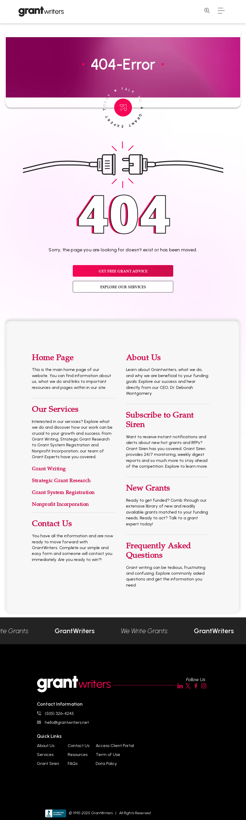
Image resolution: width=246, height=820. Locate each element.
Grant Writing (49, 469)
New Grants (148, 488)
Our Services (55, 409)
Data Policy (106, 763)
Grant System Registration (63, 492)
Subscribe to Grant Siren (160, 419)
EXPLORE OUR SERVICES (123, 286)
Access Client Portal (115, 745)
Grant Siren (48, 763)
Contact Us (52, 524)
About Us (143, 358)
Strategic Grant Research (61, 480)
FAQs (73, 763)
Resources (78, 754)
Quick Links (49, 736)
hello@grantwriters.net (67, 722)
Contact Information (60, 704)
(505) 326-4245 (59, 713)
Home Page (53, 358)
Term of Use (108, 754)
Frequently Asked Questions (158, 550)
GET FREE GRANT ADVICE (123, 271)
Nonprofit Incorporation (60, 504)
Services (45, 754)
